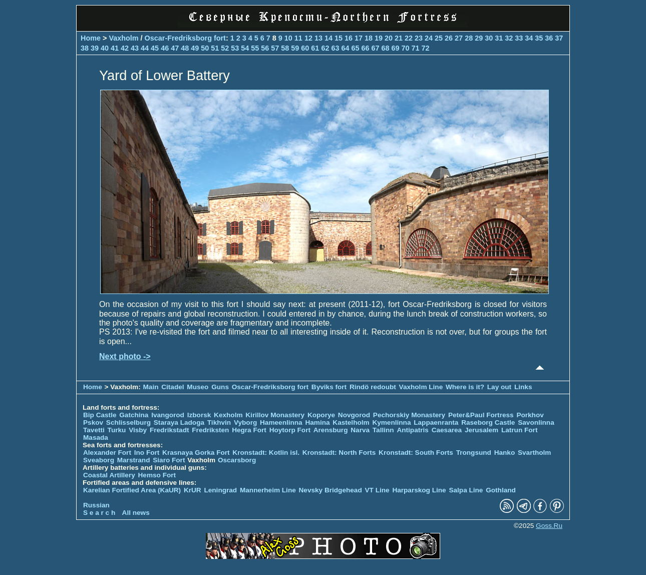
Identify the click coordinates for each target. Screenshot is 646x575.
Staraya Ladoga (179, 422)
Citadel (172, 387)
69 (395, 48)
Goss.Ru (549, 525)
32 (509, 38)
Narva (360, 430)
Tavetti (94, 430)
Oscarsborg (237, 460)
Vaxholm (123, 38)
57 (275, 48)
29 (479, 38)
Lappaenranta (436, 422)
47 (175, 48)
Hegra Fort (249, 430)
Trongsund (473, 452)
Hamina (317, 422)
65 (355, 48)
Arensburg (330, 430)
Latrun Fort (519, 430)
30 (489, 38)
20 (389, 38)
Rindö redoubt (373, 387)
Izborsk (199, 415)
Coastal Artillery (109, 475)
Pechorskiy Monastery (409, 415)
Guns (220, 387)
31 (499, 38)
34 (529, 38)
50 (205, 48)
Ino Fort (147, 452)
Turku (117, 430)
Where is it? (465, 387)
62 (325, 48)
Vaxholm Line (421, 387)
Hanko (504, 452)
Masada (95, 437)
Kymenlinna (391, 422)
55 (255, 48)
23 (419, 38)
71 (416, 48)
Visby (138, 430)
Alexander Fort (107, 452)
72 (426, 48)
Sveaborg (98, 460)
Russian (96, 505)
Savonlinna (536, 422)
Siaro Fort (169, 460)
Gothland (501, 490)
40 (105, 48)
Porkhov (529, 415)
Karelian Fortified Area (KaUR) (132, 490)
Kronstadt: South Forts (416, 452)
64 (345, 48)
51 (215, 48)
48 (185, 48)
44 (145, 48)
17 (359, 38)
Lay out (499, 387)
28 (469, 38)
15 (339, 38)
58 (285, 48)
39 (95, 48)
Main (151, 387)
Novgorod (354, 415)
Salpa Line (466, 490)
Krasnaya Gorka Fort (195, 452)
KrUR (192, 490)
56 (265, 48)
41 (115, 48)
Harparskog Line (419, 490)
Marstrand (133, 460)
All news (136, 512)
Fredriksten (210, 430)
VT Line (377, 490)
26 (449, 38)
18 (369, 38)
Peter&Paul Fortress (481, 415)
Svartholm (534, 452)
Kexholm (228, 415)
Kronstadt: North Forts (340, 452)
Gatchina (133, 415)
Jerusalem (481, 430)
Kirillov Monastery (274, 415)
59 (295, 48)
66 (365, 48)
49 (195, 48)
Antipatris (412, 430)
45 (155, 48)
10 (288, 38)
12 (308, 38)
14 (329, 38)
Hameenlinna (281, 422)
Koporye (321, 415)
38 (85, 48)
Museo (197, 387)
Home (91, 38)
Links (523, 387)
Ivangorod (167, 415)
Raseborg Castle (488, 422)
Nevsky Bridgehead (330, 490)
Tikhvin (219, 422)
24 (429, 38)
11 (298, 38)
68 (385, 48)
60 (305, 48)
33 (519, 38)
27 (459, 38)
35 (539, 38)
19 (379, 38)
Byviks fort (329, 387)
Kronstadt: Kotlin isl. (265, 452)
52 (225, 48)
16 (349, 38)
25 (439, 38)
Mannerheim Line (268, 490)
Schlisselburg (128, 422)
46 (165, 48)
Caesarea (447, 430)
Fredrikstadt (169, 430)
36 (549, 38)
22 (409, 38)
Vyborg (245, 422)
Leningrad (220, 490)
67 (375, 48)
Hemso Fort (157, 475)
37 (559, 38)
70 (406, 48)
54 (245, 48)
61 (315, 48)
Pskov (93, 422)
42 (125, 48)
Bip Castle (99, 415)
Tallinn (383, 430)
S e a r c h (99, 512)
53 (235, 48)
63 (335, 48)
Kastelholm (351, 422)
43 (135, 48)
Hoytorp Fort (289, 430)
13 (318, 38)
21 (399, 38)
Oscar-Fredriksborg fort (185, 38)
